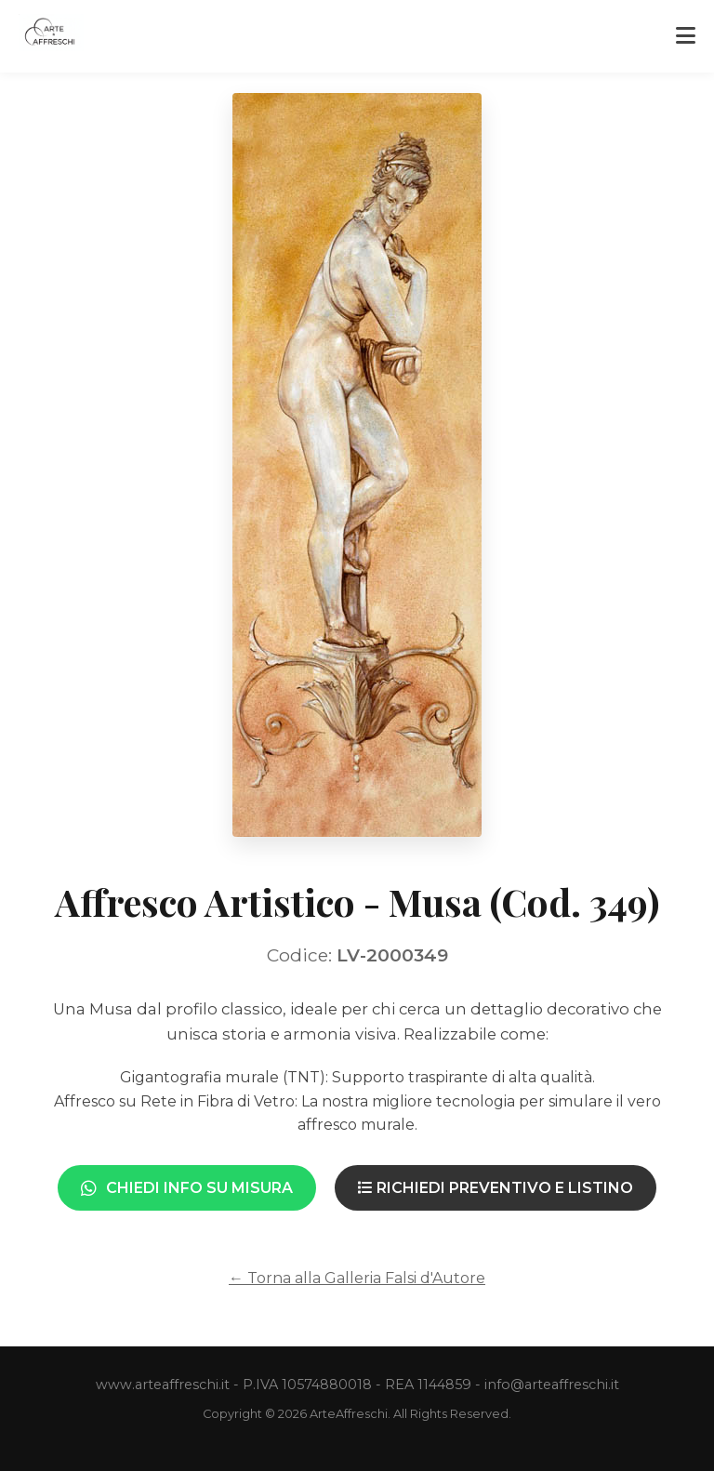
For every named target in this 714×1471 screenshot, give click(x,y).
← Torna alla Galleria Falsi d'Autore (357, 1278)
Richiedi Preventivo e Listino (495, 1188)
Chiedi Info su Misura (187, 1188)
